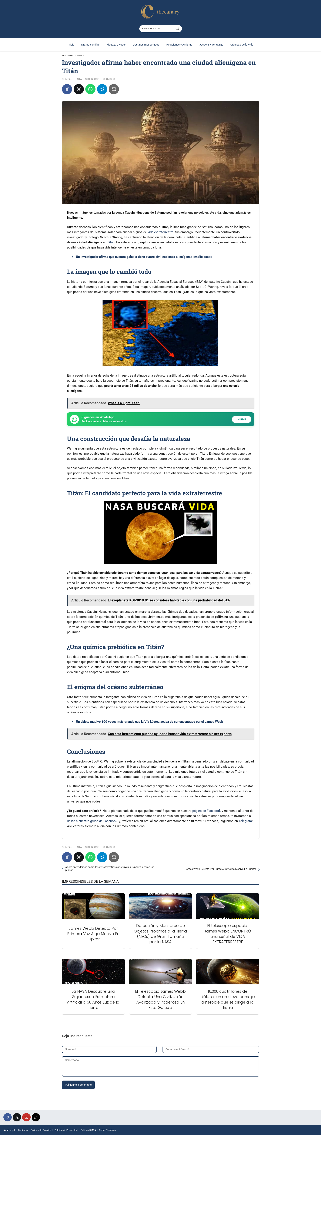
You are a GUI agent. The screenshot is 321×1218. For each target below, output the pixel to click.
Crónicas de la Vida (241, 44)
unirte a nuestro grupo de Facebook (92, 821)
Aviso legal (9, 1130)
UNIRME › (241, 419)
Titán (110, 242)
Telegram (245, 821)
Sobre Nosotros (107, 1130)
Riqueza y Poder (116, 44)
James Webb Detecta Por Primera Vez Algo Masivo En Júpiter (220, 869)
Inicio (71, 44)
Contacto (23, 1130)
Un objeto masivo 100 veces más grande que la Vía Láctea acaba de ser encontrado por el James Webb (149, 722)
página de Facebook (206, 811)
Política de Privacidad (65, 1130)
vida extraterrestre (160, 232)
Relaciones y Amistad (179, 44)
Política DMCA (88, 1130)
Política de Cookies (41, 1130)
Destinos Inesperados (146, 44)
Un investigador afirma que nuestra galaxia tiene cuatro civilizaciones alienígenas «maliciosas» (144, 257)
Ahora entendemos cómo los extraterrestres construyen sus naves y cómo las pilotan (109, 869)
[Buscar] (177, 28)
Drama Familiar (90, 44)
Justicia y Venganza (211, 44)
